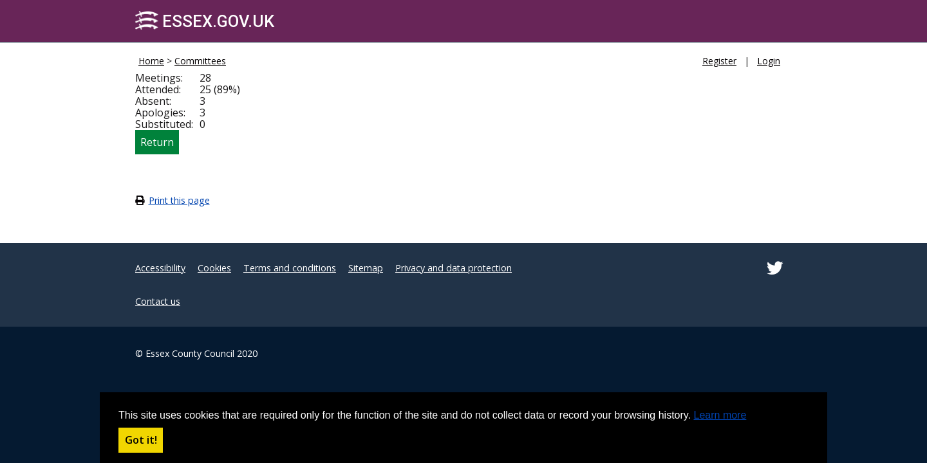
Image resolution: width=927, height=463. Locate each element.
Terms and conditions (289, 268)
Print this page (179, 200)
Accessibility (160, 268)
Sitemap (365, 268)
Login (768, 61)
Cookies (214, 268)
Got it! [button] (141, 440)
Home (151, 61)
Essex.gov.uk (204, 21)
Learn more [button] (720, 415)
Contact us (157, 301)
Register (719, 61)
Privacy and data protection (453, 268)
